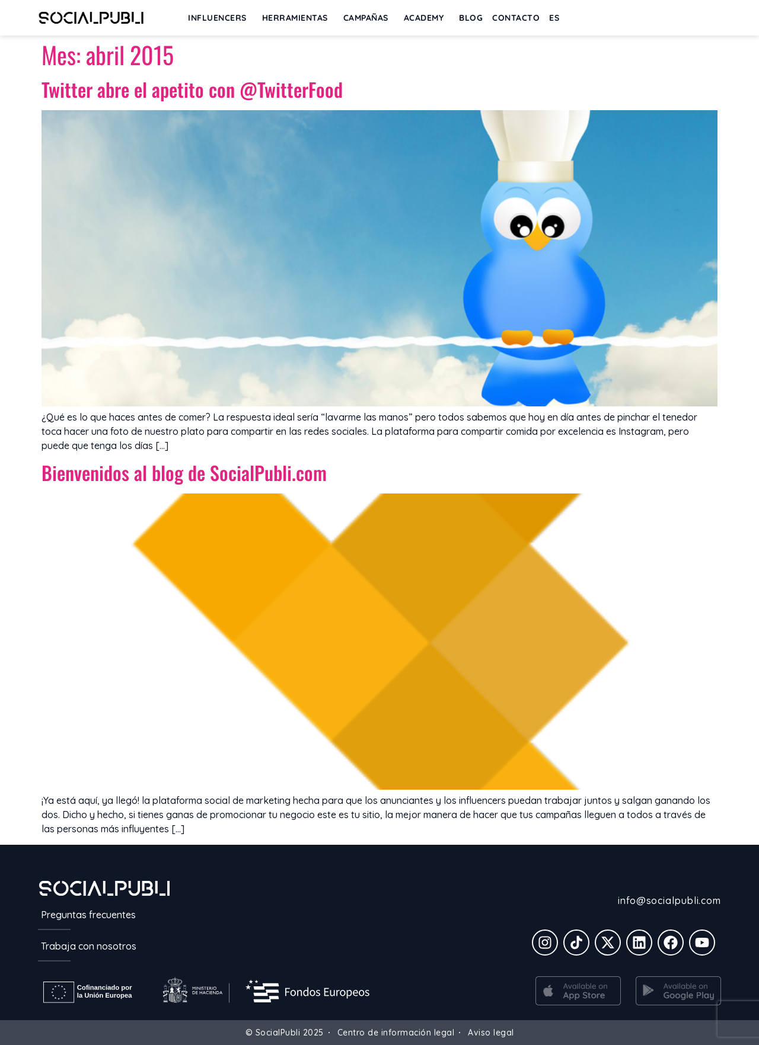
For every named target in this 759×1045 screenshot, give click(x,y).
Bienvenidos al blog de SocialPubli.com (184, 472)
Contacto (516, 17)
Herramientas (298, 18)
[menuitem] (557, 18)
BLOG (471, 17)
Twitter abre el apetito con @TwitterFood (192, 89)
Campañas (368, 18)
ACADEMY (427, 18)
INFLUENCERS (220, 18)
